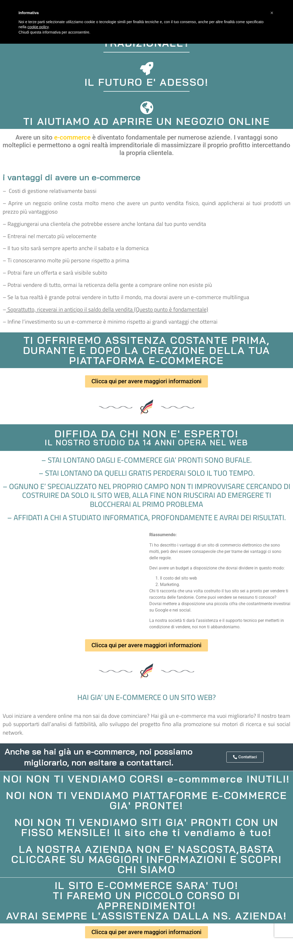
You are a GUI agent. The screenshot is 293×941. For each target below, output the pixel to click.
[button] (272, 13)
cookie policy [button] (38, 27)
